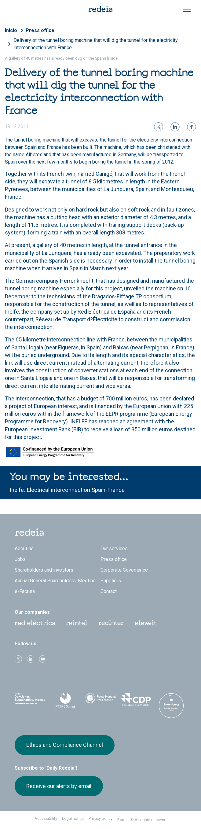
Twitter (18, 659)
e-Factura (25, 591)
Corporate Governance (124, 570)
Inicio (11, 30)
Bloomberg (171, 705)
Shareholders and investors (44, 570)
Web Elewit (145, 623)
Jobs (20, 559)
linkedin (30, 659)
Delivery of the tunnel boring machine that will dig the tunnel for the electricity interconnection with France (95, 43)
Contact (108, 591)
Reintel (76, 623)
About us (24, 548)
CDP (136, 699)
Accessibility (46, 818)
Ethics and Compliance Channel (64, 745)
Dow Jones (30, 699)
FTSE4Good (65, 700)
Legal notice (73, 818)
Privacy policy (100, 818)
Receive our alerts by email (58, 786)
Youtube (42, 659)
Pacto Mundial (100, 699)
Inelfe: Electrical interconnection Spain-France (67, 490)
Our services (114, 548)
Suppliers (110, 581)
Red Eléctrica (35, 623)
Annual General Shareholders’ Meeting (55, 581)
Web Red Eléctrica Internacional (111, 623)
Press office (40, 30)
